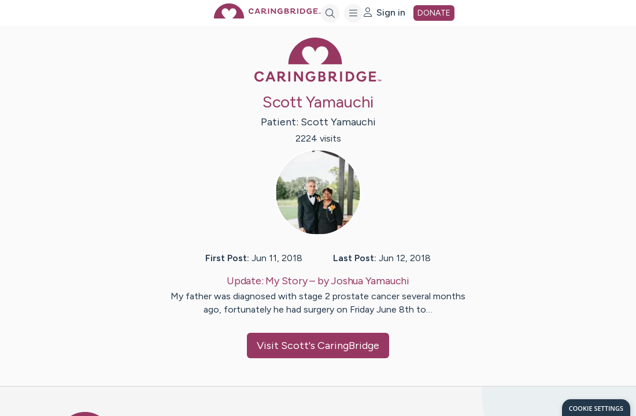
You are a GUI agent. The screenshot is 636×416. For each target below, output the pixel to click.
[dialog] (596, 407)
